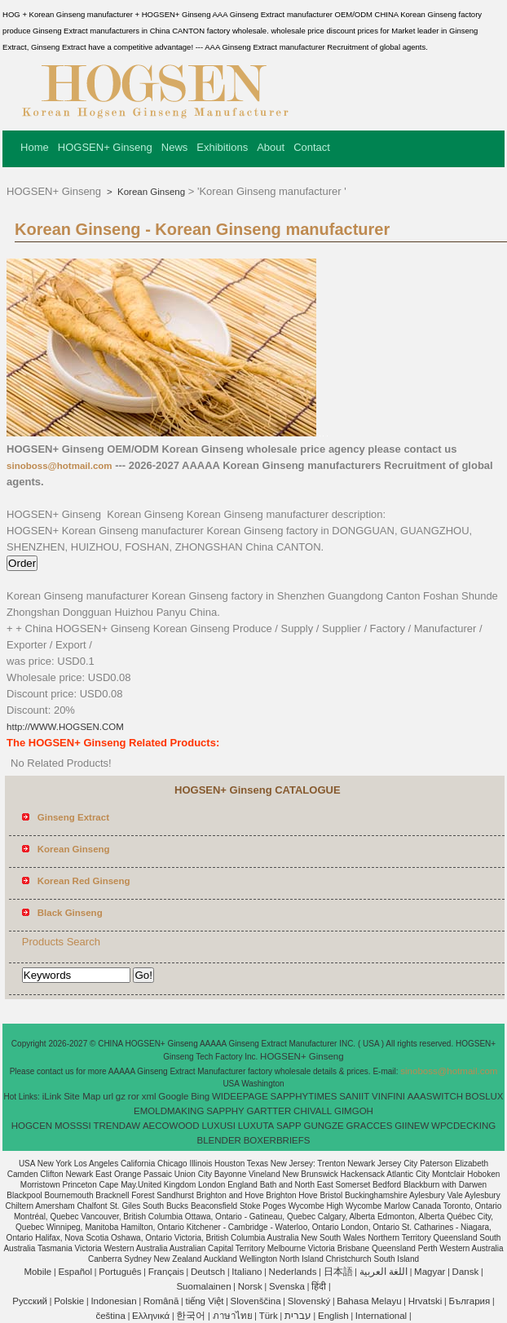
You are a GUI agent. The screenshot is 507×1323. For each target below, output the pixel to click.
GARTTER (269, 1111)
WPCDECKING (463, 1126)
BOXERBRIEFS (277, 1140)
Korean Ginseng (150, 192)
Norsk (250, 1286)
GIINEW (412, 1126)
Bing (200, 1096)
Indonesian (113, 1301)
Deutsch (208, 1272)
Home (34, 147)
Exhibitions (222, 147)
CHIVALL (312, 1111)
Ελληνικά (151, 1316)
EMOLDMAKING (169, 1111)
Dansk (465, 1272)
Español (75, 1272)
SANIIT (354, 1096)
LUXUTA (256, 1126)
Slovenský (309, 1301)
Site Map (82, 1096)
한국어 (190, 1316)
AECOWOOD (171, 1126)
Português (120, 1272)
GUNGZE (323, 1126)
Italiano (246, 1272)
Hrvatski (425, 1301)
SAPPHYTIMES (304, 1096)
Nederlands (293, 1272)
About (270, 147)
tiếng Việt (204, 1301)
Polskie (69, 1301)
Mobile (37, 1272)
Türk (268, 1316)
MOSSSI (73, 1126)
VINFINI (388, 1096)
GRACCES (369, 1126)
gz (121, 1096)
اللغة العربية (383, 1272)
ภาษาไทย (233, 1316)
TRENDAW (116, 1126)
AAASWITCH (435, 1096)
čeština (110, 1316)
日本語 (338, 1272)
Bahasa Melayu (369, 1301)
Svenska (287, 1286)
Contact (311, 147)
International (381, 1316)
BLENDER (219, 1140)
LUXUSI (218, 1126)
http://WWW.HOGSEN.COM (65, 727)
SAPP (289, 1126)
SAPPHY (225, 1111)
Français (166, 1272)
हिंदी (318, 1286)
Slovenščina (256, 1301)
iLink (52, 1096)
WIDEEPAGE (240, 1096)
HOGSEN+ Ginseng (105, 147)
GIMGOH (353, 1111)
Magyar (429, 1272)
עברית (297, 1316)
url (108, 1096)
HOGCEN (31, 1126)
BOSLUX (484, 1096)
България (469, 1301)
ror (133, 1096)
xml (149, 1096)
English (333, 1316)
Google (173, 1096)
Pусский (29, 1301)
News (174, 147)
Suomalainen (203, 1286)
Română (161, 1301)
